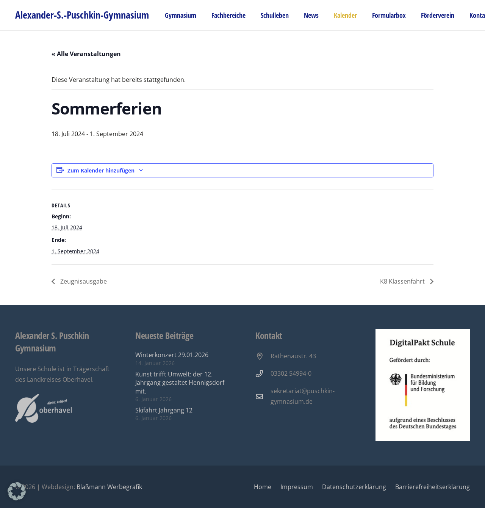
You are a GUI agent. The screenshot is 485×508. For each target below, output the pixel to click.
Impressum (296, 487)
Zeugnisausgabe (83, 281)
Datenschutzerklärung (354, 487)
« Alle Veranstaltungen (86, 54)
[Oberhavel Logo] (43, 408)
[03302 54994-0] (263, 373)
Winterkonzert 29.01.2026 (171, 355)
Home (262, 487)
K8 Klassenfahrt (403, 281)
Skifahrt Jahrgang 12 (163, 410)
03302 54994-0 (291, 373)
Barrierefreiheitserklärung (432, 487)
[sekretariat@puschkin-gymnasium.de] (263, 396)
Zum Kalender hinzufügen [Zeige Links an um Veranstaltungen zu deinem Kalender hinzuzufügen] (101, 170)
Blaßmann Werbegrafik (109, 487)
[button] (16, 491)
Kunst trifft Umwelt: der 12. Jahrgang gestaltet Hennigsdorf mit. (179, 382)
